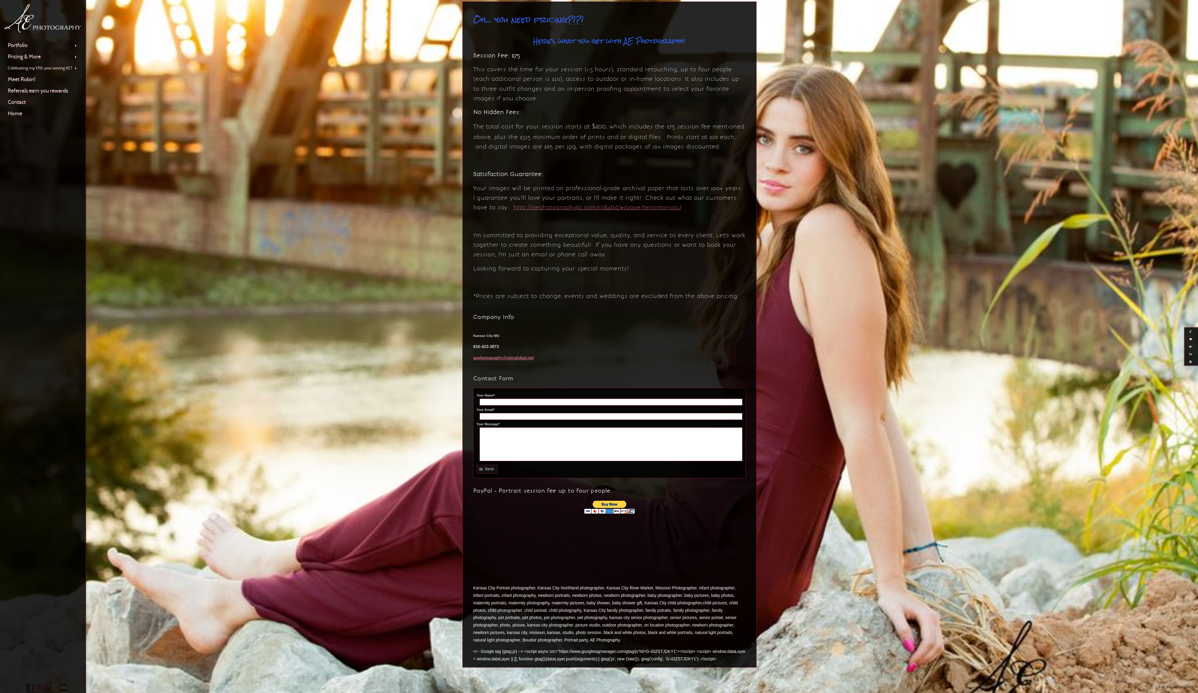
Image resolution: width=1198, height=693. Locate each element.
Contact (17, 102)
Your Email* (486, 409)
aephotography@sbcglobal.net (503, 358)
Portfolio (43, 45)
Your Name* (486, 395)
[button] (487, 469)
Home (15, 113)
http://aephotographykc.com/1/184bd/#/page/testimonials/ (597, 207)
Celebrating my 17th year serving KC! (43, 68)
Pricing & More (43, 56)
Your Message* (488, 424)
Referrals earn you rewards (38, 90)
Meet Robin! (21, 79)
